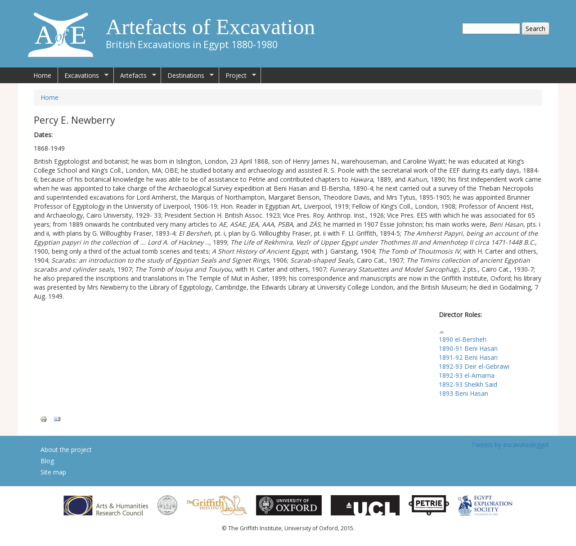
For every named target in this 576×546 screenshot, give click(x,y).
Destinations (187, 75)
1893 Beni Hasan (463, 393)
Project (237, 75)
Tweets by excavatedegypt (510, 444)
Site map (53, 472)
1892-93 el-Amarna (467, 375)
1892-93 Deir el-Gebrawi (474, 366)
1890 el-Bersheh (462, 339)
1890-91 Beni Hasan (468, 348)
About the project (66, 449)
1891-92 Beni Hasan (468, 357)
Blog (47, 460)
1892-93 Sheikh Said (468, 384)
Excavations (83, 75)
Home (42, 75)
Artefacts (135, 75)
